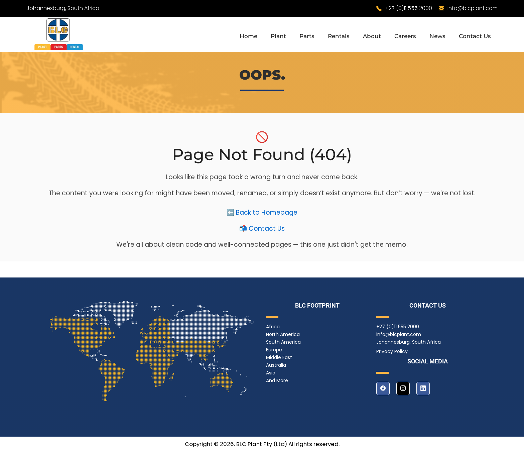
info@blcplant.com (472, 8)
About (372, 36)
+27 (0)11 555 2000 (408, 8)
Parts (306, 36)
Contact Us (475, 36)
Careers (405, 36)
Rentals (339, 36)
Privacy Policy (392, 351)
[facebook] (383, 388)
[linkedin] (423, 388)
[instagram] (403, 388)
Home (248, 36)
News (437, 36)
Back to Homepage (266, 213)
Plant (278, 36)
